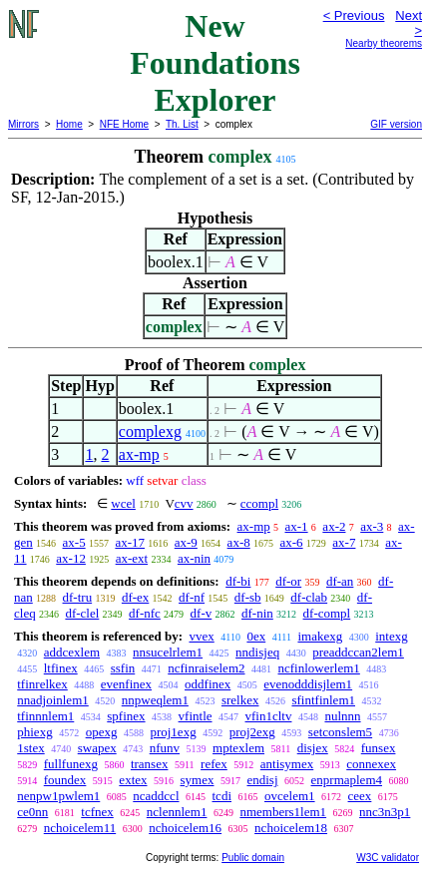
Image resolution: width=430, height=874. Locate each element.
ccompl (259, 503)
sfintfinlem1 (323, 699)
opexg (102, 731)
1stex (30, 747)
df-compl (327, 613)
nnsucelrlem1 (168, 652)
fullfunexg (71, 763)
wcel (123, 503)
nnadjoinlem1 (53, 699)
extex (133, 779)
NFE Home (124, 124)
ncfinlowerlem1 (319, 667)
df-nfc (145, 613)
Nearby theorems (383, 43)
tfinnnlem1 (45, 715)
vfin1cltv (268, 715)
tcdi (222, 795)
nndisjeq (257, 652)
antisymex (286, 763)
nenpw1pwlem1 (58, 795)
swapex (97, 747)
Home (69, 124)
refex (214, 763)
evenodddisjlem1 (307, 683)
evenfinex (126, 683)
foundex (65, 779)
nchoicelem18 (290, 827)
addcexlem (72, 652)
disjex (312, 747)
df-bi (237, 581)
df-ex (135, 597)
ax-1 (296, 526)
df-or (288, 581)
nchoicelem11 (80, 827)
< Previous (354, 15)
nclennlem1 (177, 811)
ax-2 (333, 526)
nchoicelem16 (185, 827)
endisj (261, 779)
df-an (339, 581)
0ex (255, 636)
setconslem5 (340, 731)
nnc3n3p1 (384, 811)
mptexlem (238, 747)
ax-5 (74, 542)
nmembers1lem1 (282, 811)
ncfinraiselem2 (206, 667)
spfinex (126, 715)
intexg (391, 636)
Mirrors (23, 124)
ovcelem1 (289, 795)
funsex (378, 747)
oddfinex (207, 683)
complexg (150, 431)
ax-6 (290, 542)
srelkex (240, 699)
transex (150, 763)
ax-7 (343, 542)
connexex (371, 763)
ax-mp (139, 454)
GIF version (396, 124)
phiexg (34, 731)
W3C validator (387, 857)
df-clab (308, 597)
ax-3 (371, 526)
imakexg (319, 636)
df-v (202, 613)
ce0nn (32, 811)
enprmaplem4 (346, 779)
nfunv (165, 747)
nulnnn (342, 715)
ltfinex (61, 667)
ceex (360, 795)
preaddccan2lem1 (358, 652)
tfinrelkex (42, 683)
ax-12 (71, 558)
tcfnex (97, 811)
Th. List (182, 124)
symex (198, 779)
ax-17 (130, 542)
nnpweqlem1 (155, 699)
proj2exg (252, 731)
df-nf (192, 597)
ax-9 (186, 542)
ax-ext (132, 558)
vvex (201, 636)
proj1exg (173, 731)
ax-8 (238, 542)
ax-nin (194, 558)
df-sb (247, 597)
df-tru (78, 597)
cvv (184, 503)
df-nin (257, 613)
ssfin (123, 667)
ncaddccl (156, 795)
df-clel (82, 613)
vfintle (196, 715)
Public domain (252, 857)
